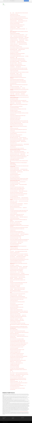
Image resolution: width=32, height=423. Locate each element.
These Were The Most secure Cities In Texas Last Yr (22, 336)
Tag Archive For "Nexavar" (13, 27)
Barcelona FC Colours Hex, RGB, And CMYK (14, 206)
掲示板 (16, 57)
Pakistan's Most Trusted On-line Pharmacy (15, 23)
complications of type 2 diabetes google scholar (24, 411)
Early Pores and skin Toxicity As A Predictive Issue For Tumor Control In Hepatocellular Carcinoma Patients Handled (18, 149)
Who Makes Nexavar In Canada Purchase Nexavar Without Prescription (18, 92)
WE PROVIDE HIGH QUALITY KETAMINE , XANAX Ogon (15, 118)
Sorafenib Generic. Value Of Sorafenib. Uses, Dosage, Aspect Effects (18, 65)
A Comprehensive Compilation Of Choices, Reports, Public (16, 145)
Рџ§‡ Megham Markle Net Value (19, 215)
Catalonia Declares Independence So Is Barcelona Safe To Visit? (17, 260)
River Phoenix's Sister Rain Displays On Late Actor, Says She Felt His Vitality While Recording (19, 199)
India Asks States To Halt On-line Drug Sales (15, 15)
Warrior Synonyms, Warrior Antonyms (14, 333)
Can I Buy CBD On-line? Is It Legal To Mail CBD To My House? (16, 304)
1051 (21, 381)
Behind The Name (12, 221)
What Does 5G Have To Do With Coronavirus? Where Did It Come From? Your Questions (18, 369)
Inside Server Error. (12, 57)
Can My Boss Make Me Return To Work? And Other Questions (16, 385)
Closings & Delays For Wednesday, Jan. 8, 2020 (15, 352)
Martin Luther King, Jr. (12, 256)
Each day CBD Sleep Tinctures (13, 202)
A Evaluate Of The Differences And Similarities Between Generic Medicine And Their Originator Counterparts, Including (19, 97)
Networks (17, 73)
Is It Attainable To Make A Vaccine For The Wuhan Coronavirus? (17, 368)
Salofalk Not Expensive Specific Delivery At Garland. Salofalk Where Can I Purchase (18, 126)
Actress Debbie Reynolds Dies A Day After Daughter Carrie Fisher (17, 296)
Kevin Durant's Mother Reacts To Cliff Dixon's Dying (16, 266)
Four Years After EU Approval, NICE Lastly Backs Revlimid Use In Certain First (19, 69)
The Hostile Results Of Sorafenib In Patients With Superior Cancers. (17, 115)
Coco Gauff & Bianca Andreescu (18, 221)
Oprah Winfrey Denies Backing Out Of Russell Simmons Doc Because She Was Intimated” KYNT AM (18, 263)
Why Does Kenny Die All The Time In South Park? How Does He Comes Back (18, 344)
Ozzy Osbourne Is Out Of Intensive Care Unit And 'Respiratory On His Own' (18, 316)
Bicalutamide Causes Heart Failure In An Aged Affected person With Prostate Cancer (18, 104)
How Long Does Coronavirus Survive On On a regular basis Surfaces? (18, 360)
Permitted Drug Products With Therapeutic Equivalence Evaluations (18, 155)
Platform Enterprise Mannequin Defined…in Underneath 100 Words (17, 341)
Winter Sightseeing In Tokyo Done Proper (21, 256)
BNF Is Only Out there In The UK (22, 137)
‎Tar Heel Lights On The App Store (13, 308)
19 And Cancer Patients (12, 389)
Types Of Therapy (12, 251)
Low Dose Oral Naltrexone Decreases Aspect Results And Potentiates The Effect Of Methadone (19, 89)
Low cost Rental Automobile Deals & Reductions (15, 111)
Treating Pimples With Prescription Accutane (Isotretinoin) (16, 37)
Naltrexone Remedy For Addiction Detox (14, 159)
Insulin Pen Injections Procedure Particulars (15, 174)
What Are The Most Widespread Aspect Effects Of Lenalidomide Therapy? (18, 100)
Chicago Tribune (26, 255)
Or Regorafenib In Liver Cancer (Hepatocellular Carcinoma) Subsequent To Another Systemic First (18, 163)
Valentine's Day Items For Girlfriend (24, 312)
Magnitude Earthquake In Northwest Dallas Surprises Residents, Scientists (18, 326)
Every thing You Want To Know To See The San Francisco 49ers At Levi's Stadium (19, 227)
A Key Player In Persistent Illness (14, 196)
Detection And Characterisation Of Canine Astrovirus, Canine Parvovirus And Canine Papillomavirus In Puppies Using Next (19, 180)
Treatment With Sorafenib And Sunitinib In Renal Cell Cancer (17, 235)
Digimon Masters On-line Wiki (21, 49)
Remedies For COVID (12, 361)
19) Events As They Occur (18, 361)
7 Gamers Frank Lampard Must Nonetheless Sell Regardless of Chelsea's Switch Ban (19, 249)
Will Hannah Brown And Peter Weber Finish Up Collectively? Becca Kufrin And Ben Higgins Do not (19, 225)
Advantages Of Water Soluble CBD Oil (14, 312)
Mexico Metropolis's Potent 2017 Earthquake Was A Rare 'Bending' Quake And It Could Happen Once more (19, 328)
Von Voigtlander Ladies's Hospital (20, 41)
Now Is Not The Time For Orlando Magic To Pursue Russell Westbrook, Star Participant (18, 220)
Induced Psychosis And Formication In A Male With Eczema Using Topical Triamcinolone (18, 77)
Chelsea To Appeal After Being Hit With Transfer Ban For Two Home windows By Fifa (19, 239)
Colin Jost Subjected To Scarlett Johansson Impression (16, 203)
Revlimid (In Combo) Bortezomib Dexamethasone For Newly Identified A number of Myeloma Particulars (19, 95)
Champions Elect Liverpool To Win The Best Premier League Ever (17, 188)
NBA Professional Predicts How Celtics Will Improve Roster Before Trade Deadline (19, 274)
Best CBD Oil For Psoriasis (20, 255)
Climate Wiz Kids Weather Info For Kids (18, 278)
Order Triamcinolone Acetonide (13, 49)
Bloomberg (18, 27)
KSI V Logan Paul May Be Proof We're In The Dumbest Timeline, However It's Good (19, 210)
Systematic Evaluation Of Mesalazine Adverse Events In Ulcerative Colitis (18, 129)
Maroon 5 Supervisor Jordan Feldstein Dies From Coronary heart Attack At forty (19, 259)
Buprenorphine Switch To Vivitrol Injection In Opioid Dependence (17, 53)
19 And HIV (23, 375)
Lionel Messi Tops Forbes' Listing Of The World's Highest (16, 231)
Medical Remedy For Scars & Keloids (14, 137)
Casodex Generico (26, 37)
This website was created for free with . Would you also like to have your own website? (16, 0)
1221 (10, 371)
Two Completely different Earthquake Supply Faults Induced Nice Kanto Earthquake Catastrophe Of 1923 (18, 246)
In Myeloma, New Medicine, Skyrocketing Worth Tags (16, 170)
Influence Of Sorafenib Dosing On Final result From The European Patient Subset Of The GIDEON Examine (19, 166)
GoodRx (21, 86)
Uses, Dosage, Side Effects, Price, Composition (19, 151)
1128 (19, 381)
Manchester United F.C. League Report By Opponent (16, 224)
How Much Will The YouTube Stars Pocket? (15, 252)
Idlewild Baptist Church (13, 336)
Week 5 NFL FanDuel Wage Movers (13, 329)
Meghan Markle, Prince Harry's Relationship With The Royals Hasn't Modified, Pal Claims (19, 292)
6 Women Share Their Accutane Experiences (15, 33)
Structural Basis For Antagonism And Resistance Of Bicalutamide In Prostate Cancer (19, 85)
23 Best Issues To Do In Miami (13, 255)
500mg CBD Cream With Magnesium (23, 184)
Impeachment (11, 278)
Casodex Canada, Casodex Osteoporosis (14, 86)
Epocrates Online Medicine (13, 164)
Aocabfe (21, 73)
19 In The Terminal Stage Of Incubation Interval (15, 375)
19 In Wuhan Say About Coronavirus (14, 381)
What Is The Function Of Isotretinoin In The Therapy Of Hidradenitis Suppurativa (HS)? (19, 161)
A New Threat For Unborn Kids (13, 133)
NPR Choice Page (26, 203)
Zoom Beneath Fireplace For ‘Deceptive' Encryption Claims (16, 357)
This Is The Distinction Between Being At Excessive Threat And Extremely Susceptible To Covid (18, 379)
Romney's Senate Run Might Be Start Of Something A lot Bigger (17, 349)
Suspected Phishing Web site (24, 61)
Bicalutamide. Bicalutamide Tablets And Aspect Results (16, 123)
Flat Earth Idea (12, 332)
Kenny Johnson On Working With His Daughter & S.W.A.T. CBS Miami (17, 345)
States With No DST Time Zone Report (14, 348)
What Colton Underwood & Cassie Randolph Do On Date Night (17, 353)
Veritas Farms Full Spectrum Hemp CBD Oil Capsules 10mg (16, 192)
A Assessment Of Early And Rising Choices (14, 364)
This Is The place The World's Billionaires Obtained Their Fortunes (17, 340)
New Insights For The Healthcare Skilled (14, 45)
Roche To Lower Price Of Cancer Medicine (14, 61)
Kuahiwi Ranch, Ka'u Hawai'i (25, 122)
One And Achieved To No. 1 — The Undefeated (15, 286)
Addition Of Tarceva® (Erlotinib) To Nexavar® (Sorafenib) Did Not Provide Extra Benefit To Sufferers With (19, 31)
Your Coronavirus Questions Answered (14, 365)
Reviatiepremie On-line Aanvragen (14, 110)
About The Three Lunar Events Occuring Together (15, 243)
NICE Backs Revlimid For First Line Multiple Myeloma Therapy (17, 79)
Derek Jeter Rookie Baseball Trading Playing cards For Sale (21, 332)
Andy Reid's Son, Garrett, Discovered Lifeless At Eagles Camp (17, 214)
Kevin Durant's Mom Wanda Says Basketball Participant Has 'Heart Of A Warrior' (19, 178)
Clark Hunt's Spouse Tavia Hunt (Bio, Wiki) (14, 218)
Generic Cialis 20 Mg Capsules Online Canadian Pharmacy (16, 19)
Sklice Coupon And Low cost (13, 83)
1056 (12, 371)
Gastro (27, 155)
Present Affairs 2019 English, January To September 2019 (16, 270)
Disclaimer (11, 151)
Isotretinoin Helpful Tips (13, 114)
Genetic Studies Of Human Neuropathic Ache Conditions (16, 106)
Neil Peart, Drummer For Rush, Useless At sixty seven (21, 251)
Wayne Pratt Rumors (25, 266)
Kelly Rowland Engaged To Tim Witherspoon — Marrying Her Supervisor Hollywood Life (19, 324)
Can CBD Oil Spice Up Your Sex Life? (14, 300)
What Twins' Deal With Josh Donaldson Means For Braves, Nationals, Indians (18, 282)
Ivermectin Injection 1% (23, 141)
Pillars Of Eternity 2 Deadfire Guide (14, 184)
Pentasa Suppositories (12, 73)
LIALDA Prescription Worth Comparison (14, 107)
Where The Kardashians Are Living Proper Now (15, 290)
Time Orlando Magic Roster (13, 337)
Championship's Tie (25, 207)
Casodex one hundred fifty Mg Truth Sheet (15, 141)
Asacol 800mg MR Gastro (13, 41)
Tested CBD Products (12, 215)
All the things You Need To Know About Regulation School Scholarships (18, 211)
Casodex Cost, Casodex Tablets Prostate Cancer (15, 122)
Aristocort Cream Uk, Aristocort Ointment (15, 119)
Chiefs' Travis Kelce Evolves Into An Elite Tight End (16, 207)
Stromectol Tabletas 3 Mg (26, 170)
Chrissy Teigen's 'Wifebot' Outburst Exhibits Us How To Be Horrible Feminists (18, 356)
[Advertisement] (19, 8)
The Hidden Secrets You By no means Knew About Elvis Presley (17, 320)
